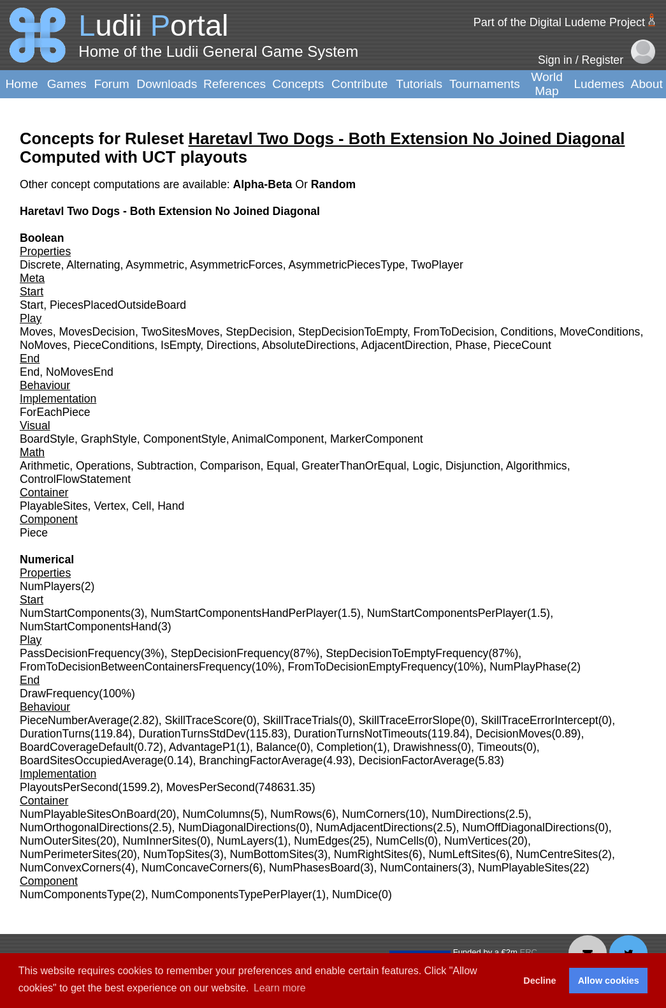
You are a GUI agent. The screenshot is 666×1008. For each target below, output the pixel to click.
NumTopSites (176, 854)
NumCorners (374, 814)
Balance (276, 747)
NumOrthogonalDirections (84, 827)
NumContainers (419, 867)
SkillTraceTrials (300, 720)
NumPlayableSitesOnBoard (88, 814)
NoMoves (43, 345)
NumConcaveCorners (195, 867)
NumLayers (245, 840)
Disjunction (472, 465)
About (647, 84)
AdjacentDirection (405, 345)
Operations (103, 465)
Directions (231, 345)
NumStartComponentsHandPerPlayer (243, 613)
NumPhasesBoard (314, 867)
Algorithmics (536, 465)
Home (21, 84)
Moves (36, 331)
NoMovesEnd (79, 372)
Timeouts (500, 747)
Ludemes (599, 84)
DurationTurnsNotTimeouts (361, 733)
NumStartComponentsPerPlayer (447, 613)
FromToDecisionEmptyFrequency (371, 666)
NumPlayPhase (528, 666)
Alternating (93, 264)
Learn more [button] (280, 987)
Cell (141, 506)
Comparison (230, 465)
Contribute (359, 84)
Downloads (166, 84)
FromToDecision (453, 331)
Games (67, 84)
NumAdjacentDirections (374, 827)
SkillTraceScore (204, 720)
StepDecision (259, 331)
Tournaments (484, 84)
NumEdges (321, 840)
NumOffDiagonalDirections (528, 827)
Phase (471, 345)
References (234, 84)
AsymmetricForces (236, 264)
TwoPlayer (437, 264)
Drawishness (425, 747)
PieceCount (522, 345)
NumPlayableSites (524, 867)
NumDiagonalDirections (237, 827)
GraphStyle (109, 439)
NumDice (355, 894)
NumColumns (216, 814)
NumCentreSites (557, 854)
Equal (280, 465)
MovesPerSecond (210, 787)
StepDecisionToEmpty (352, 331)
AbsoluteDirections (309, 345)
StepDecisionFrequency (230, 653)
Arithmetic (44, 465)
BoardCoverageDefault (77, 747)
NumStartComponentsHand (88, 626)
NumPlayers (50, 586)
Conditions (526, 331)
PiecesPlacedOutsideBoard (118, 305)
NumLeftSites (462, 854)
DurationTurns (55, 733)
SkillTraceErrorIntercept (539, 720)
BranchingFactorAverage (260, 760)
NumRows (296, 814)
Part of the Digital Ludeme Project (559, 22)
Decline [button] (539, 980)
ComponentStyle (184, 439)
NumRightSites (371, 854)
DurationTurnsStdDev (192, 733)
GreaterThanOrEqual (353, 465)
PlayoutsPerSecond (69, 787)
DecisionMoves (513, 733)
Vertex (110, 506)
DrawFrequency (59, 693)
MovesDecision (97, 331)
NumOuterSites (58, 840)
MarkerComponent (376, 439)
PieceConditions (113, 345)
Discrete (40, 264)
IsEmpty (180, 345)
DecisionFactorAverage (416, 760)
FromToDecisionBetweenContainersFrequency (136, 666)
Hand (170, 506)
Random (333, 184)
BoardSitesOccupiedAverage (92, 760)
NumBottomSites (272, 854)
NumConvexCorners (70, 867)
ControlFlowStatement (75, 479)
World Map (547, 84)
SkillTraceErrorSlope (410, 720)
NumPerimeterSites (68, 854)
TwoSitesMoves (180, 331)
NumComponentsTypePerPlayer (231, 894)
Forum (111, 84)
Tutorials (419, 84)
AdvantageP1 (202, 747)
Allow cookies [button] (608, 980)
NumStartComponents (75, 613)
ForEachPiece (55, 412)
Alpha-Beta (264, 184)
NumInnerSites (159, 840)
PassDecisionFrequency (80, 653)
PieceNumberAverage (74, 720)
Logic (425, 465)
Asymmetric (155, 264)
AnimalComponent (278, 439)
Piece (34, 532)
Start (31, 305)
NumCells (399, 840)
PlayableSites (54, 506)
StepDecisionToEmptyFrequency (407, 653)
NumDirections (468, 814)
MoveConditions (600, 331)
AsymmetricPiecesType (346, 264)
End (30, 372)
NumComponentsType (75, 894)
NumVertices (476, 840)
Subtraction (165, 465)
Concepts (298, 84)
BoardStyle (47, 439)
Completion (345, 747)
